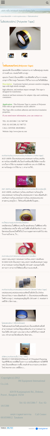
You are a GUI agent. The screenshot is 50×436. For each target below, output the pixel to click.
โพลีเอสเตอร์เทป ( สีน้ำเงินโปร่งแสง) (13, 323)
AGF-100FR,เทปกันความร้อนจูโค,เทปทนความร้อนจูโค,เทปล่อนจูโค (24, 189)
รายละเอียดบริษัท (6, 16)
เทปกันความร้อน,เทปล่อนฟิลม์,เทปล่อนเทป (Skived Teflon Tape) (24, 289)
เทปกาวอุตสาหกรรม (19, 16)
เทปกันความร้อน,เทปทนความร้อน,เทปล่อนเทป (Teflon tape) (22, 155)
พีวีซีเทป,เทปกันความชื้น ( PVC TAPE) (15, 356)
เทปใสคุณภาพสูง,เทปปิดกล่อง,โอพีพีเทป (15, 222)
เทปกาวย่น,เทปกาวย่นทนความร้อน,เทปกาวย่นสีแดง (19, 256)
